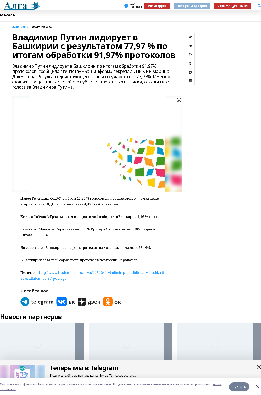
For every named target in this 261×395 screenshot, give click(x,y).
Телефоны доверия (192, 6)
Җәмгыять (20, 27)
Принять (239, 387)
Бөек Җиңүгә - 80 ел (233, 6)
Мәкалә (7, 15)
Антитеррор (157, 6)
